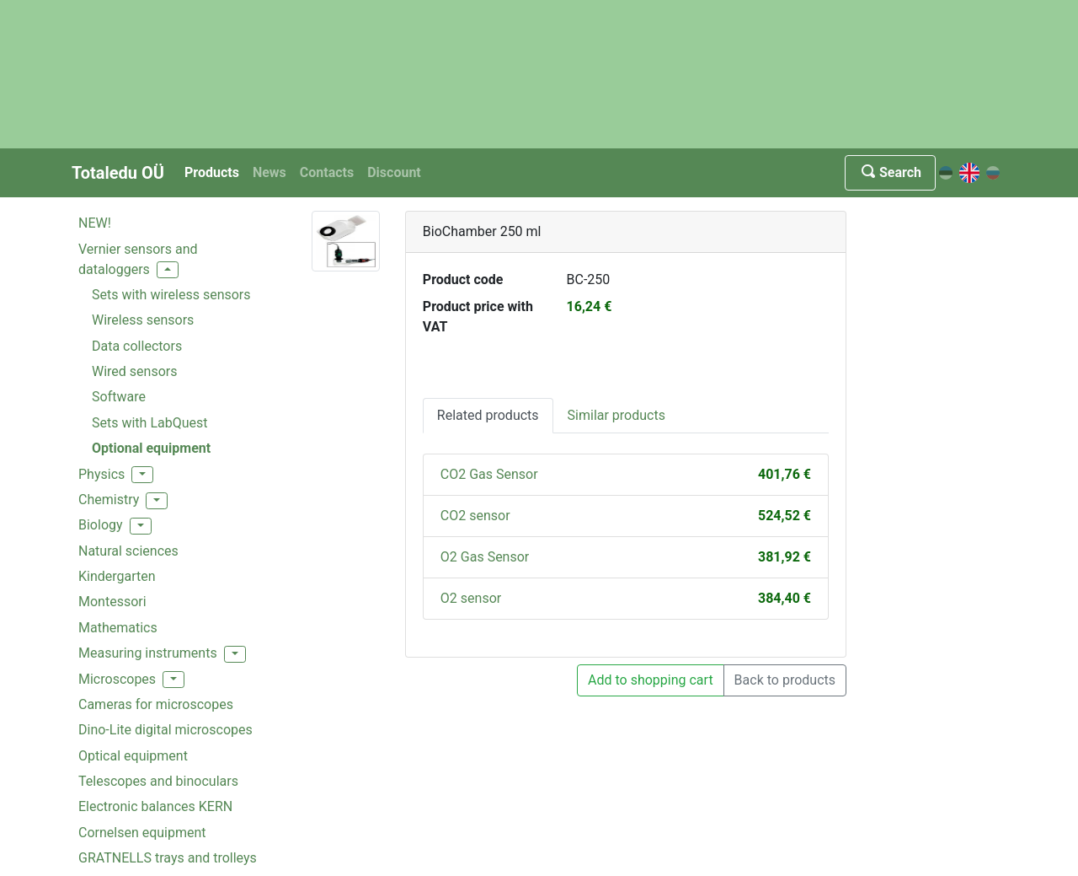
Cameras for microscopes (155, 704)
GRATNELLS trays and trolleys (167, 858)
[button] (168, 269)
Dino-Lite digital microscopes (165, 730)
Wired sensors (134, 371)
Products (211, 172)
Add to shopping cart (650, 680)
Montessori (112, 602)
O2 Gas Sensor (484, 557)
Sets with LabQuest (149, 423)
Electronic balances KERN (155, 806)
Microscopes (117, 679)
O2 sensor (470, 598)
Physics (101, 474)
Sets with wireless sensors (171, 295)
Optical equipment (133, 756)
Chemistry (108, 500)
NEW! (94, 223)
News (269, 172)
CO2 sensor (475, 516)
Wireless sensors (143, 320)
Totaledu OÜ (118, 173)
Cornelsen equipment (142, 833)
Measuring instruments (147, 653)
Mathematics (117, 628)
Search (890, 172)
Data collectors (137, 346)
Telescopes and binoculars (158, 781)
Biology (100, 525)
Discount (394, 172)
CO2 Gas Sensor (489, 474)
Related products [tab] (488, 415)
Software (119, 397)
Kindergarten (117, 576)
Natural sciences (128, 551)
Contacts (327, 172)
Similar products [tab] (616, 415)
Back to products (784, 680)
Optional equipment (151, 448)
